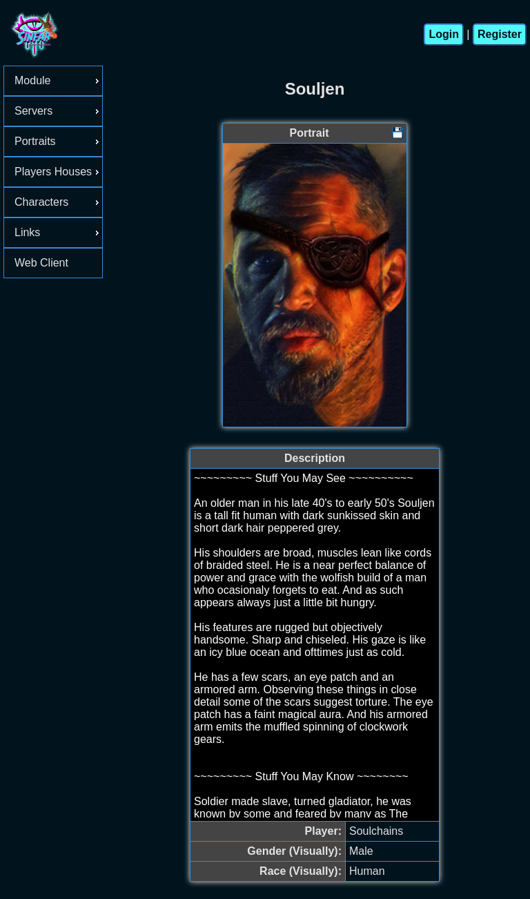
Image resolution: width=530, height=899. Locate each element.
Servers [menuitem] (58, 111)
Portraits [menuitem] (58, 141)
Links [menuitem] (58, 232)
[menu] (53, 172)
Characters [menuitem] (58, 202)
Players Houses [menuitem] (58, 171)
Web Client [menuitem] (41, 263)
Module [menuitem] (58, 80)
